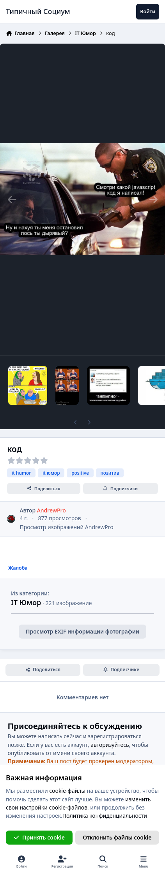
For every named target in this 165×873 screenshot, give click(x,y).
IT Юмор (26, 602)
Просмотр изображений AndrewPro (66, 527)
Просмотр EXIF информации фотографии (82, 631)
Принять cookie (39, 837)
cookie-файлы (67, 790)
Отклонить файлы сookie (117, 837)
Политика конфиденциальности (104, 815)
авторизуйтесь (109, 744)
